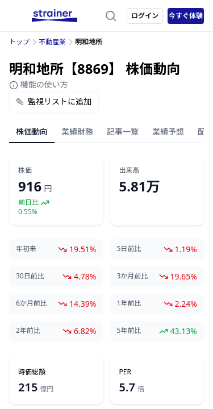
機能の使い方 (38, 84)
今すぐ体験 (186, 15)
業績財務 (77, 131)
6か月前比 (31, 303)
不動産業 (52, 42)
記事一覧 (123, 131)
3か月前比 (132, 276)
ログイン (144, 15)
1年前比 (129, 303)
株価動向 (32, 131)
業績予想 (168, 131)
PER (125, 372)
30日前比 (30, 276)
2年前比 (28, 330)
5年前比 (129, 330)
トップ (19, 42)
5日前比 (129, 248)
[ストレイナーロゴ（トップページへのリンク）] (54, 16)
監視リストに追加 (53, 101)
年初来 (26, 248)
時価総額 (31, 372)
